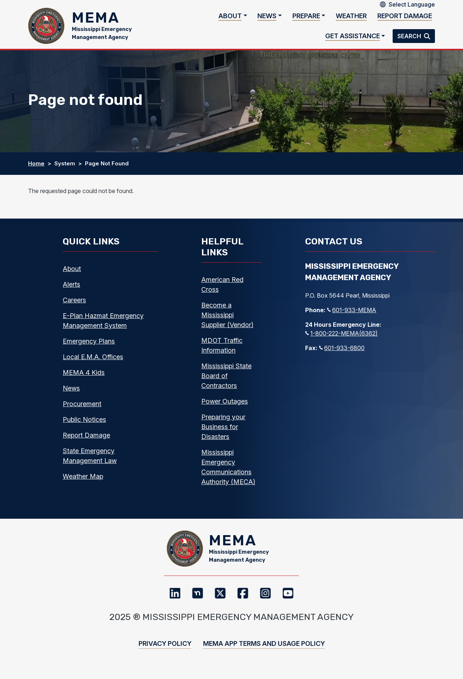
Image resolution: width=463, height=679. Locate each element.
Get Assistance (352, 38)
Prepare (306, 17)
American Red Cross (222, 288)
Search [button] (410, 38)
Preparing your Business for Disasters (223, 430)
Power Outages (224, 405)
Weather (351, 17)
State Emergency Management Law (90, 459)
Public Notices (84, 423)
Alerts (71, 288)
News (266, 17)
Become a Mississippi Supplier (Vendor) (227, 318)
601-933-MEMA (351, 313)
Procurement (82, 407)
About (230, 17)
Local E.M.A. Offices (93, 360)
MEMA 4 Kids (84, 376)
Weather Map (83, 480)
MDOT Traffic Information (221, 349)
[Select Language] (412, 4)
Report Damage (404, 17)
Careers (74, 303)
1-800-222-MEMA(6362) (341, 337)
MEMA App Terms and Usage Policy (264, 651)
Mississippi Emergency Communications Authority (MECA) (228, 470)
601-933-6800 (342, 351)
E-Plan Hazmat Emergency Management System (103, 324)
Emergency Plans (89, 345)
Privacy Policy (165, 651)
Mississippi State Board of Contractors (226, 379)
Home (36, 167)
